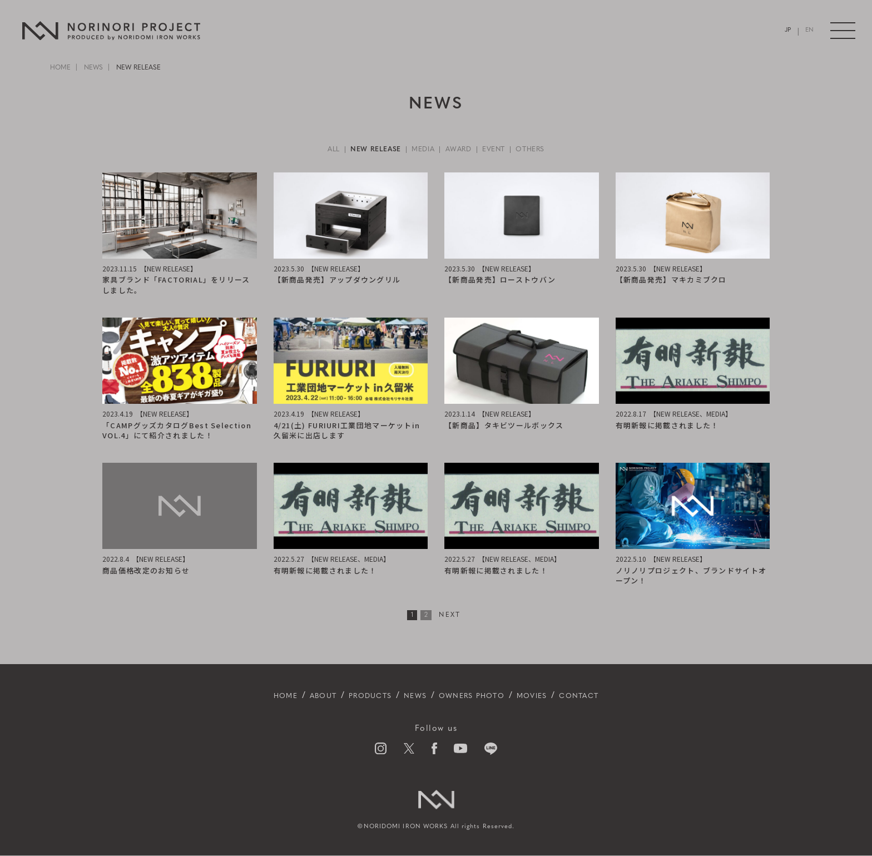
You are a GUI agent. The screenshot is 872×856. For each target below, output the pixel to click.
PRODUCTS (356, 696)
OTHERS (543, 150)
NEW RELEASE (367, 150)
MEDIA (421, 150)
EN (809, 30)
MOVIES (552, 696)
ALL (319, 150)
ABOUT (297, 696)
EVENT (501, 150)
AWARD (462, 150)
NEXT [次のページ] (450, 615)
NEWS (93, 68)
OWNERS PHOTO (479, 696)
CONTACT (609, 696)
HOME (60, 68)
